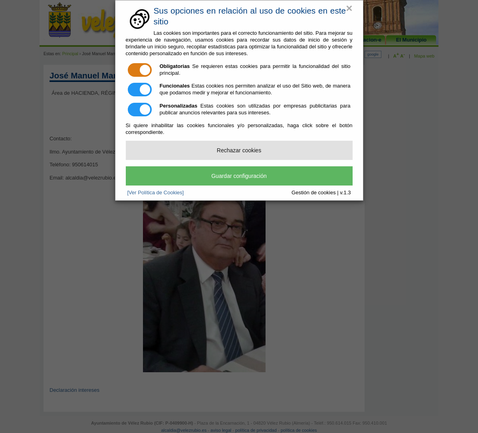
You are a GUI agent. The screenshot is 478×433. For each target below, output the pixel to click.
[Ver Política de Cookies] (155, 193)
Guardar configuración (239, 176)
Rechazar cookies (239, 150)
